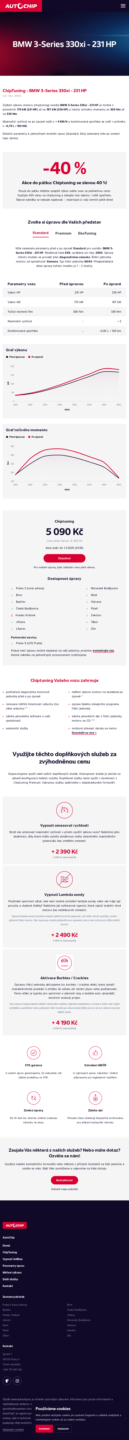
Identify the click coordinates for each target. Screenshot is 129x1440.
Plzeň (6, 1330)
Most (5, 1325)
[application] (64, 386)
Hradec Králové (11, 1315)
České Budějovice (77, 1309)
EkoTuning (87, 233)
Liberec (7, 1320)
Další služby (10, 1279)
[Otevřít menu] (123, 6)
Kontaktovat (64, 1180)
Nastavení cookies (13, 1429)
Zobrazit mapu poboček (64, 1189)
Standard (41, 232)
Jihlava (71, 1315)
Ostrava (71, 1325)
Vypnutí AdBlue (13, 1259)
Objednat (64, 558)
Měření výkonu (12, 1272)
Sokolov (71, 1330)
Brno (69, 1304)
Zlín (69, 1335)
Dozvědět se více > (84, 732)
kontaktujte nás (103, 650)
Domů (6, 1245)
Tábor (6, 1335)
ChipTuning (10, 1252)
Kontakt (8, 1286)
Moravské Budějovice (79, 1320)
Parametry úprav (13, 1265)
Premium (63, 233)
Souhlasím (44, 1428)
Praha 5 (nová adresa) (15, 1304)
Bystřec (7, 1309)
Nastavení (63, 1428)
